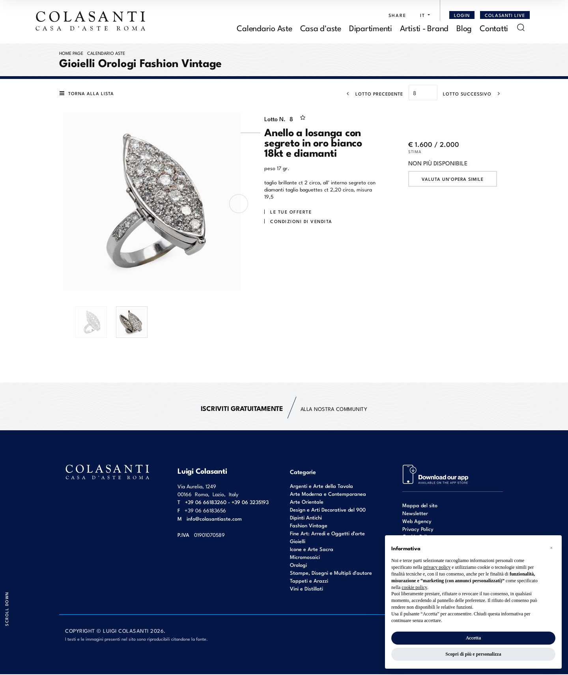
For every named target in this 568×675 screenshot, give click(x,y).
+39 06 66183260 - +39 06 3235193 (227, 502)
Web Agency (417, 521)
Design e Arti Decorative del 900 (328, 510)
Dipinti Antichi (306, 518)
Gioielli (297, 542)
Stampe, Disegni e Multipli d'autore (331, 573)
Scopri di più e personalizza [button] (473, 654)
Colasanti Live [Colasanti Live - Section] (505, 15)
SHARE (397, 15)
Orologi (298, 565)
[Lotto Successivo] (474, 94)
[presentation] (238, 204)
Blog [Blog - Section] (464, 28)
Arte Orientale (306, 502)
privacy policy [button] (436, 567)
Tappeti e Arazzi (309, 581)
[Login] (462, 15)
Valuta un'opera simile (453, 179)
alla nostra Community (284, 409)
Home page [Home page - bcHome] (71, 54)
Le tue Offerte (291, 212)
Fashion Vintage (308, 526)
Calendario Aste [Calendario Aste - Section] (264, 28)
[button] (423, 15)
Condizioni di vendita (301, 222)
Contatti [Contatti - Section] (494, 28)
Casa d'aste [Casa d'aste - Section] (320, 28)
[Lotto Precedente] (372, 94)
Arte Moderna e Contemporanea (328, 494)
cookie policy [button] (414, 587)
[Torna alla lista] (88, 94)
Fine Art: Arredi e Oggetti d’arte (327, 534)
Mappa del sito (419, 506)
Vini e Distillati (306, 589)
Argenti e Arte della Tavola (321, 486)
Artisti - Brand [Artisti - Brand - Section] (424, 28)
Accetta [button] (473, 638)
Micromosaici (305, 557)
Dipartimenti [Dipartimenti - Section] (370, 28)
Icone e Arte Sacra (311, 549)
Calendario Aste (106, 54)
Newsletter (415, 514)
